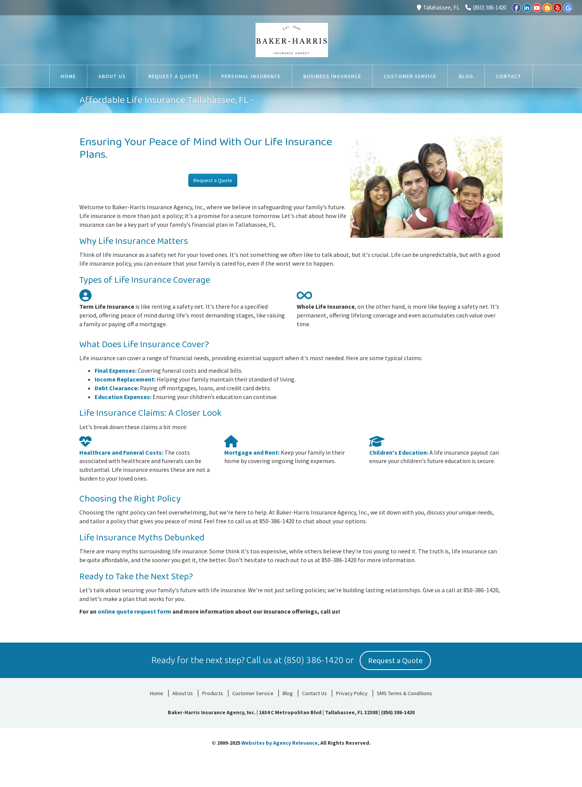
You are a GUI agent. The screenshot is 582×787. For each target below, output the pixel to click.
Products (212, 692)
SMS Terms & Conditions (404, 692)
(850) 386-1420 (485, 7)
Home (156, 692)
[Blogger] (547, 7)
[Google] (567, 7)
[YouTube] (537, 7)
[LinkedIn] (526, 7)
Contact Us (314, 692)
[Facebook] (516, 7)
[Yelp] (557, 7)
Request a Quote (212, 180)
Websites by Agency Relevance (279, 741)
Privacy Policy (352, 692)
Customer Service (252, 692)
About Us (182, 692)
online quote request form (134, 611)
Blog (288, 692)
